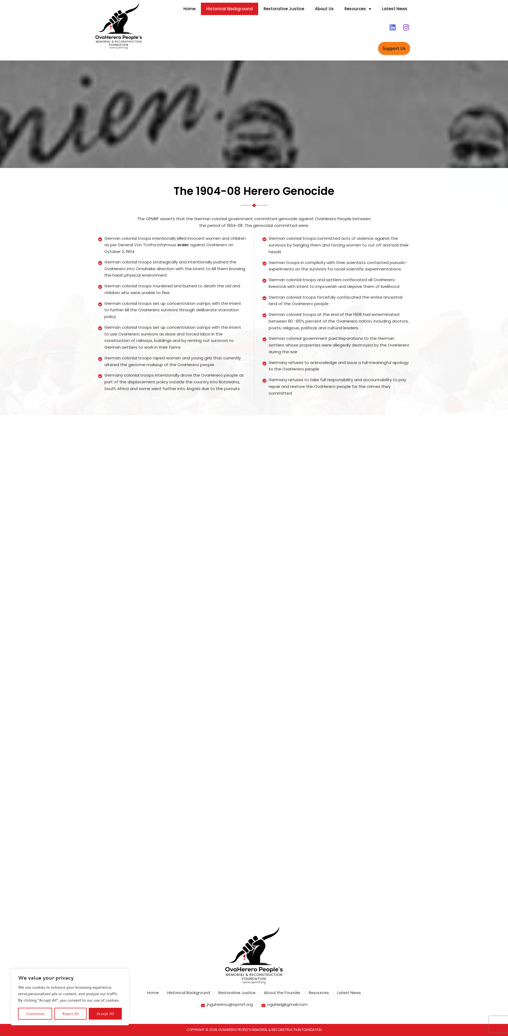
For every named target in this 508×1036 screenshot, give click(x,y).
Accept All (105, 1013)
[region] (70, 997)
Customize (35, 1013)
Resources (357, 9)
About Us (324, 9)
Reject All (70, 1013)
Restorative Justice (284, 9)
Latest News (394, 9)
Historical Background (229, 9)
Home (189, 9)
